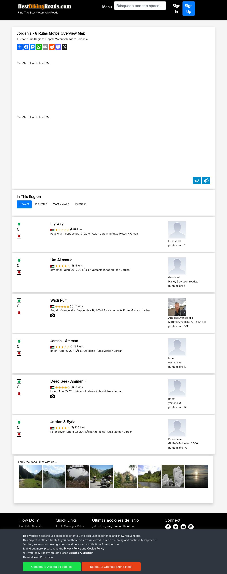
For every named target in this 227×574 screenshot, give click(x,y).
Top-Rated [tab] (41, 204)
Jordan (133, 234)
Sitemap (52, 569)
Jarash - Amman (64, 341)
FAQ (21, 547)
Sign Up (188, 8)
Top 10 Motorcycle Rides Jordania (67, 39)
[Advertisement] (113, 90)
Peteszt (96, 547)
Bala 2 (120, 552)
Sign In (176, 8)
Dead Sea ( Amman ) (67, 381)
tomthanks (98, 535)
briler (53, 351)
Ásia (94, 234)
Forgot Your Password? (32, 539)
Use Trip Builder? (29, 530)
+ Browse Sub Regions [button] (31, 39)
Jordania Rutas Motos (113, 234)
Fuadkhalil (56, 234)
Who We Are (63, 539)
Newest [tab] (24, 204)
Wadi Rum (59, 300)
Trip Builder (62, 535)
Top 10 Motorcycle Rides (70, 526)
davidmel (56, 270)
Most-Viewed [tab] (61, 204)
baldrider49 (99, 539)
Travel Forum (63, 530)
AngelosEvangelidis (62, 310)
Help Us (60, 547)
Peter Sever (57, 432)
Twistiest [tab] (80, 204)
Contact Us (62, 543)
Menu (107, 7)
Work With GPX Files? (31, 535)
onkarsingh (99, 530)
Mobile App (132, 539)
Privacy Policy (67, 569)
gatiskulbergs (100, 526)
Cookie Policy (84, 569)
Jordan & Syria (62, 422)
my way (56, 223)
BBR (123, 526)
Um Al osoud (61, 260)
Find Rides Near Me (30, 526)
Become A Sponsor (30, 543)
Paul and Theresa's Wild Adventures (120, 541)
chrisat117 (97, 552)
